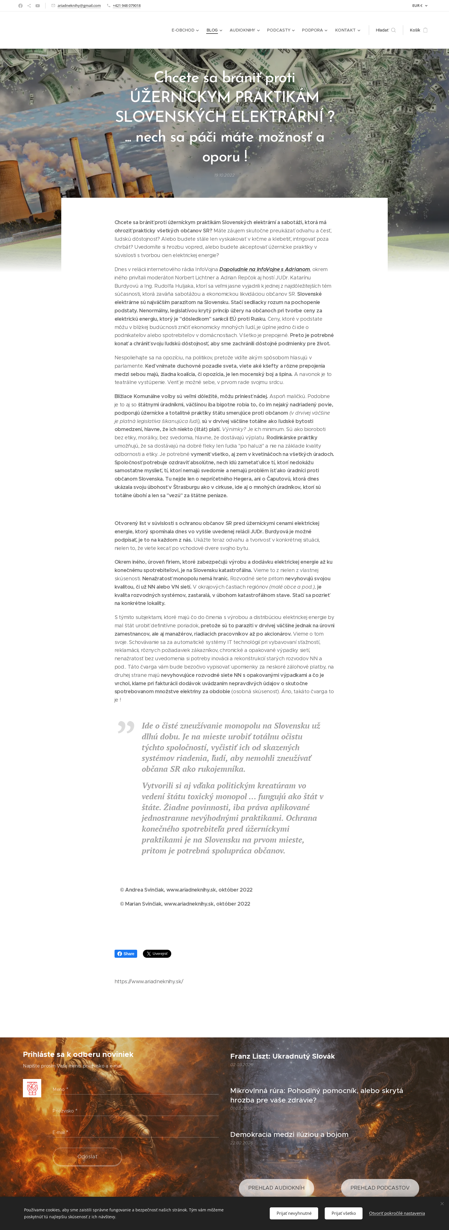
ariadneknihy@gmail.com (79, 5)
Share (125, 953)
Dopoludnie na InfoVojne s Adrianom (264, 269)
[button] (386, 30)
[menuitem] (187, 30)
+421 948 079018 (127, 5)
